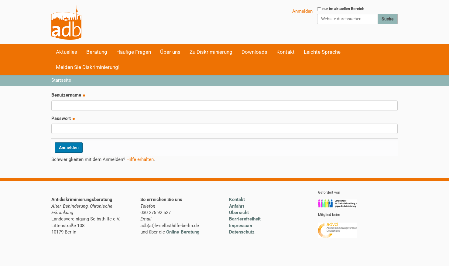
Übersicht (239, 212)
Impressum (240, 225)
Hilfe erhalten (140, 159)
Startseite (61, 80)
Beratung (96, 52)
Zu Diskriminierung (211, 52)
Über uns (170, 52)
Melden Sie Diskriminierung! (87, 67)
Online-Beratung (183, 232)
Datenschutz (242, 232)
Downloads (254, 52)
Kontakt (285, 52)
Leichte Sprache (322, 52)
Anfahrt (236, 206)
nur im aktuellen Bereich (343, 8)
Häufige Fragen (133, 52)
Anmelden (302, 11)
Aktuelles (66, 52)
